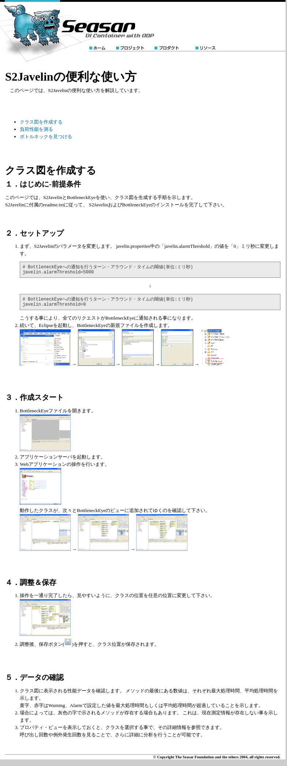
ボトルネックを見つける (46, 136)
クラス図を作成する (41, 122)
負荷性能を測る (36, 129)
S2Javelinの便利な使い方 (71, 76)
